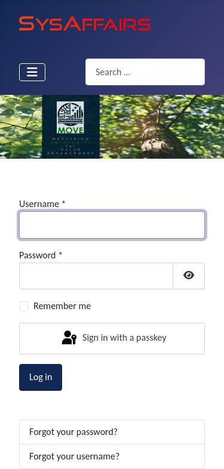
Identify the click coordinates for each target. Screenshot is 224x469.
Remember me (62, 305)
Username (42, 203)
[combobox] (145, 71)
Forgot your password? (73, 431)
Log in (40, 376)
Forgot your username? (74, 456)
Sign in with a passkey (113, 338)
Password (41, 255)
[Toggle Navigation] (32, 72)
